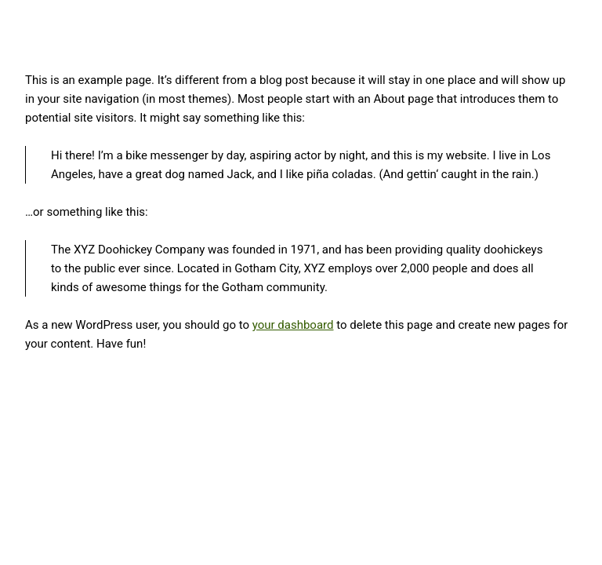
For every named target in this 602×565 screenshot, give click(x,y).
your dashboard (293, 325)
